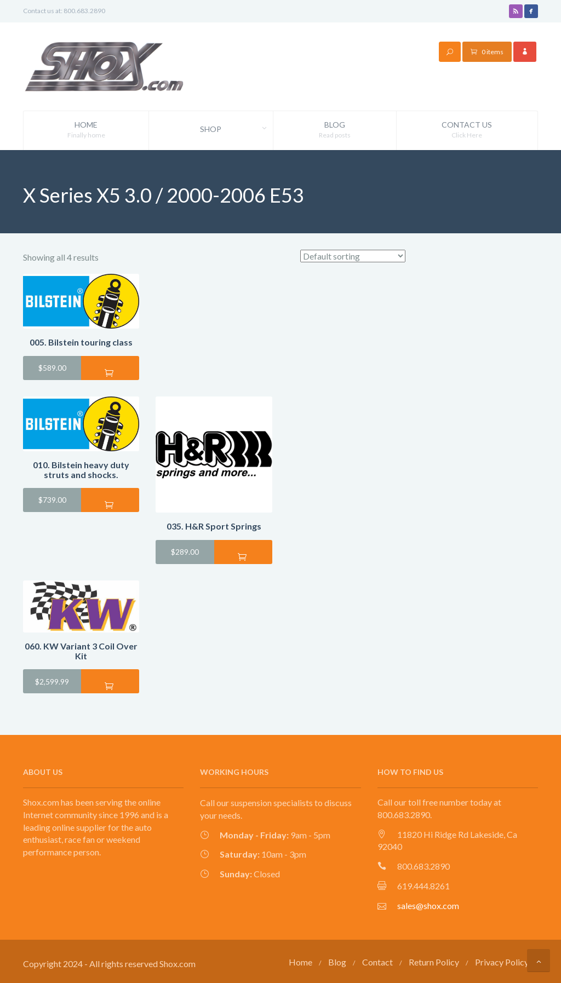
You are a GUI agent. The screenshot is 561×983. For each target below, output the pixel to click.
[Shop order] (352, 254)
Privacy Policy (502, 960)
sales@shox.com (428, 903)
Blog (334, 130)
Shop (236, 129)
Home (86, 130)
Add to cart (110, 370)
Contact (377, 960)
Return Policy (434, 960)
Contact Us (467, 130)
